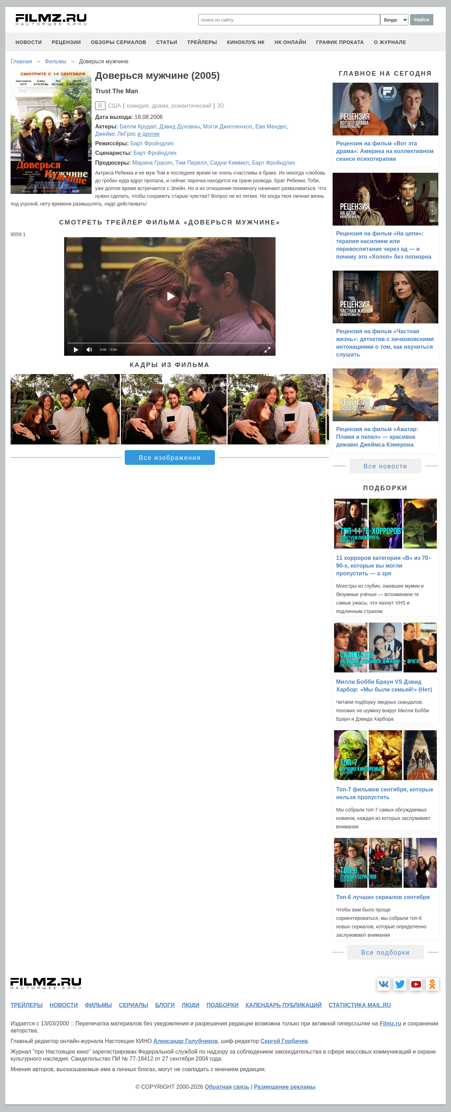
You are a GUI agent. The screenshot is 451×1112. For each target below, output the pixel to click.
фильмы (98, 1005)
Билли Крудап (138, 126)
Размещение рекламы (285, 1087)
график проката (340, 42)
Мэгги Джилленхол (227, 126)
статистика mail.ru (360, 1005)
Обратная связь (227, 1087)
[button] (320, 409)
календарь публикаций (284, 1005)
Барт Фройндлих (152, 143)
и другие (148, 134)
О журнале (390, 42)
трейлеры (202, 42)
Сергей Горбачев (284, 1041)
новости (29, 42)
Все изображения (170, 457)
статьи (166, 42)
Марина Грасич (152, 163)
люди (190, 1005)
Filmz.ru (390, 1023)
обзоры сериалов (119, 42)
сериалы (133, 1005)
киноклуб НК (246, 42)
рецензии (66, 42)
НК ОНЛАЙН (290, 42)
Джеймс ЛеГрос (115, 134)
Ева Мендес (271, 126)
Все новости (386, 466)
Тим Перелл (191, 163)
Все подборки (385, 952)
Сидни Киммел (229, 163)
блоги (164, 1005)
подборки (222, 1005)
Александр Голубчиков (185, 1041)
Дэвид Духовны (179, 126)
